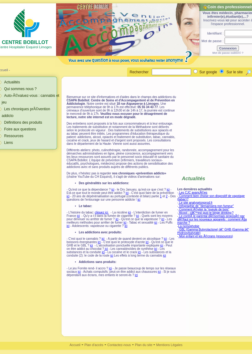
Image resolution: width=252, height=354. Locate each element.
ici (227, 20)
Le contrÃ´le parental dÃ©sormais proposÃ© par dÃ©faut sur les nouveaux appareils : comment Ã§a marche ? (212, 219)
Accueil (74, 345)
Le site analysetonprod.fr (195, 202)
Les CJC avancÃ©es (192, 192)
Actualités (12, 82)
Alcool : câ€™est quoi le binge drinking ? (206, 212)
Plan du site (144, 345)
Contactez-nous (119, 345)
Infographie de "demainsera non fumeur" (206, 206)
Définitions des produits (23, 122)
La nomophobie (188, 226)
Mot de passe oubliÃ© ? (227, 52)
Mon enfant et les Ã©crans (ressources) (205, 236)
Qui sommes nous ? (20, 89)
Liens (8, 143)
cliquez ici (102, 212)
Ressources (13, 136)
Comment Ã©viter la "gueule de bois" (203, 209)
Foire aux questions (20, 129)
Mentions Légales (169, 345)
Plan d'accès (93, 345)
